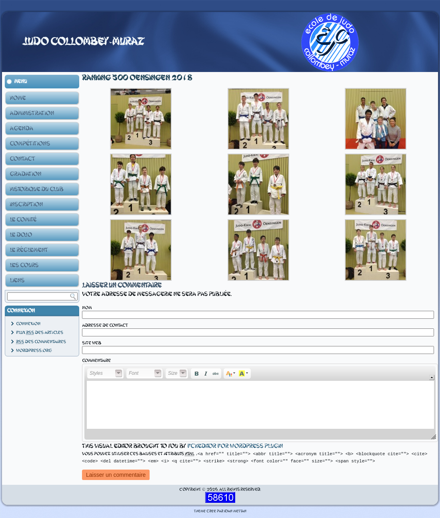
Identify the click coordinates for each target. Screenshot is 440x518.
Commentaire (96, 361)
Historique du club (36, 189)
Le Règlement (29, 250)
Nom (87, 308)
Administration (32, 113)
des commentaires (41, 342)
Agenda (21, 128)
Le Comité (23, 220)
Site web (91, 343)
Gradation (25, 174)
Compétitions (30, 144)
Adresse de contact (105, 325)
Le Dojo (21, 235)
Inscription (26, 204)
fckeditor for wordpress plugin (235, 446)
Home (18, 98)
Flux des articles (39, 333)
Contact (22, 159)
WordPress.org (34, 351)
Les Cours (24, 265)
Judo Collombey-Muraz (83, 41)
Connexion (28, 324)
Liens (17, 280)
